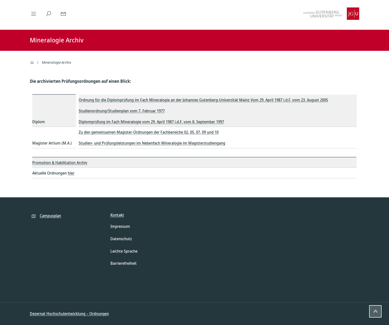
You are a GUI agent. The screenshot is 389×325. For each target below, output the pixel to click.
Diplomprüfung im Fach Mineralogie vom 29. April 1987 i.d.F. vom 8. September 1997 (151, 121)
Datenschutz (121, 238)
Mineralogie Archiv (56, 62)
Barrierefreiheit (123, 263)
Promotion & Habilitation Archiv (59, 162)
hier (71, 173)
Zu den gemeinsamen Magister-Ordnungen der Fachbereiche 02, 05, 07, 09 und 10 (149, 132)
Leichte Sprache (123, 251)
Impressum (120, 226)
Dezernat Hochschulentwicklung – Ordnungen (69, 313)
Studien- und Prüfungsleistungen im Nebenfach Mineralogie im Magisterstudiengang (152, 143)
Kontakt (117, 215)
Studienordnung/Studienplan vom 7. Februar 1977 (122, 111)
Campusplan (50, 215)
